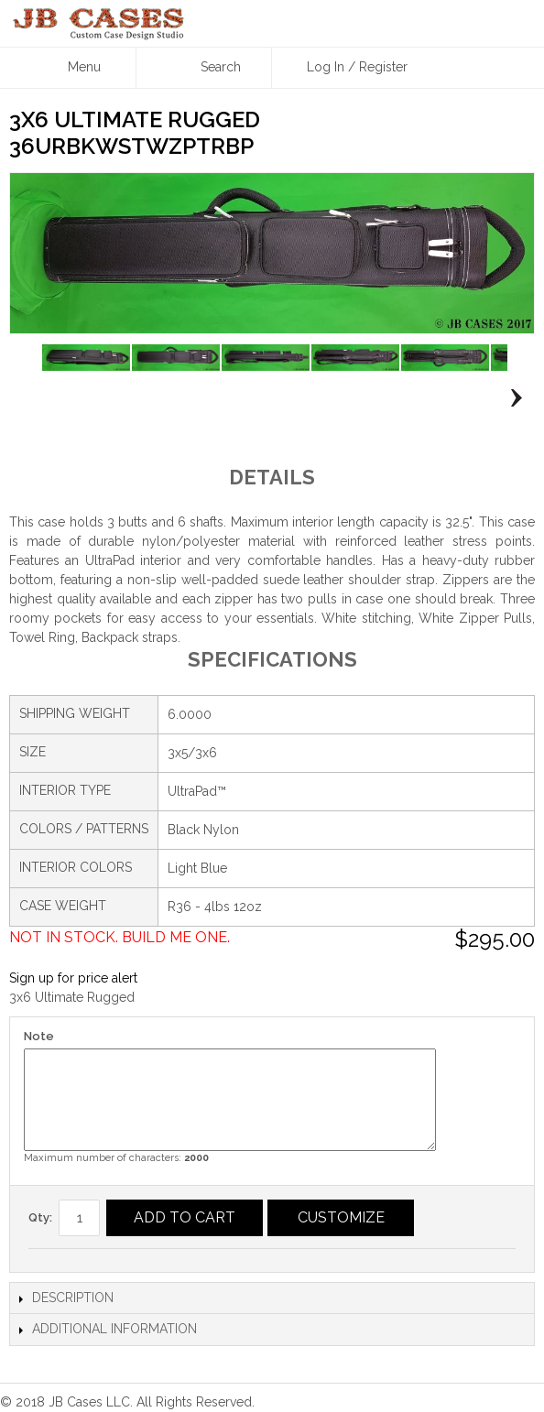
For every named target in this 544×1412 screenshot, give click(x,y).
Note (39, 1036)
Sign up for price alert (73, 978)
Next (511, 398)
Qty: (40, 1217)
